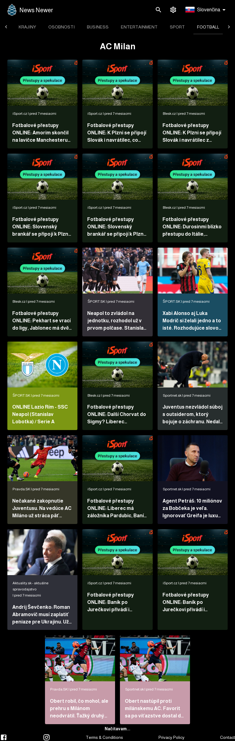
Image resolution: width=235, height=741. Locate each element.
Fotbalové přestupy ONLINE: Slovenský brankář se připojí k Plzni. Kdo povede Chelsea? (116, 227)
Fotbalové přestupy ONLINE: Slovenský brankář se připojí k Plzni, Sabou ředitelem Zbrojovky (41, 227)
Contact (227, 737)
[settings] (173, 9)
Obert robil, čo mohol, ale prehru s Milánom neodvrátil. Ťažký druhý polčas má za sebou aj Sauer (79, 709)
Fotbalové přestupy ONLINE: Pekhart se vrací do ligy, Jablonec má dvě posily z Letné (41, 321)
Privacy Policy (172, 737)
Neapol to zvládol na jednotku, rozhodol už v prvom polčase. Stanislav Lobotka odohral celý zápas (116, 321)
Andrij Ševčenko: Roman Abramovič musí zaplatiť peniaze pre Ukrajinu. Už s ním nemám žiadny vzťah (42, 615)
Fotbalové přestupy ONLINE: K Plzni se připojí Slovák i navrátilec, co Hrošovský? (116, 133)
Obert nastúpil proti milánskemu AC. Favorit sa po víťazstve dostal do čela (154, 709)
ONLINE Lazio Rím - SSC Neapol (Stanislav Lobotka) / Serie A (40, 414)
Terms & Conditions (104, 737)
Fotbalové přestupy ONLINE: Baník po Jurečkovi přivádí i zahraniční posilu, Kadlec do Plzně (116, 602)
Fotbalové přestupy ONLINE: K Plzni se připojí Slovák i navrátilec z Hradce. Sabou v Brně (191, 133)
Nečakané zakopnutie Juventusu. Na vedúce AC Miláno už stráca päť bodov (42, 508)
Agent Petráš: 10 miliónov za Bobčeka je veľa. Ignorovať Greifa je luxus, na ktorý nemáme (192, 508)
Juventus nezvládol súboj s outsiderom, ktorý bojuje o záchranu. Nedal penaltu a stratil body (192, 414)
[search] (158, 9)
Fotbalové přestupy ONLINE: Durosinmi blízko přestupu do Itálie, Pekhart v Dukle (192, 227)
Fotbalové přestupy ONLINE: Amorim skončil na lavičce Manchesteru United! (40, 133)
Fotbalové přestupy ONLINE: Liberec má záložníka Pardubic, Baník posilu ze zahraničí (117, 508)
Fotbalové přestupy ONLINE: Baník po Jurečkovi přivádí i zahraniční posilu (185, 602)
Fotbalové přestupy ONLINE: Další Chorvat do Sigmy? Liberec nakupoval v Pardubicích (116, 414)
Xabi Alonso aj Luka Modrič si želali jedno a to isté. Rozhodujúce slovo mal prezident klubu (191, 321)
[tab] (27, 27)
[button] (206, 10)
